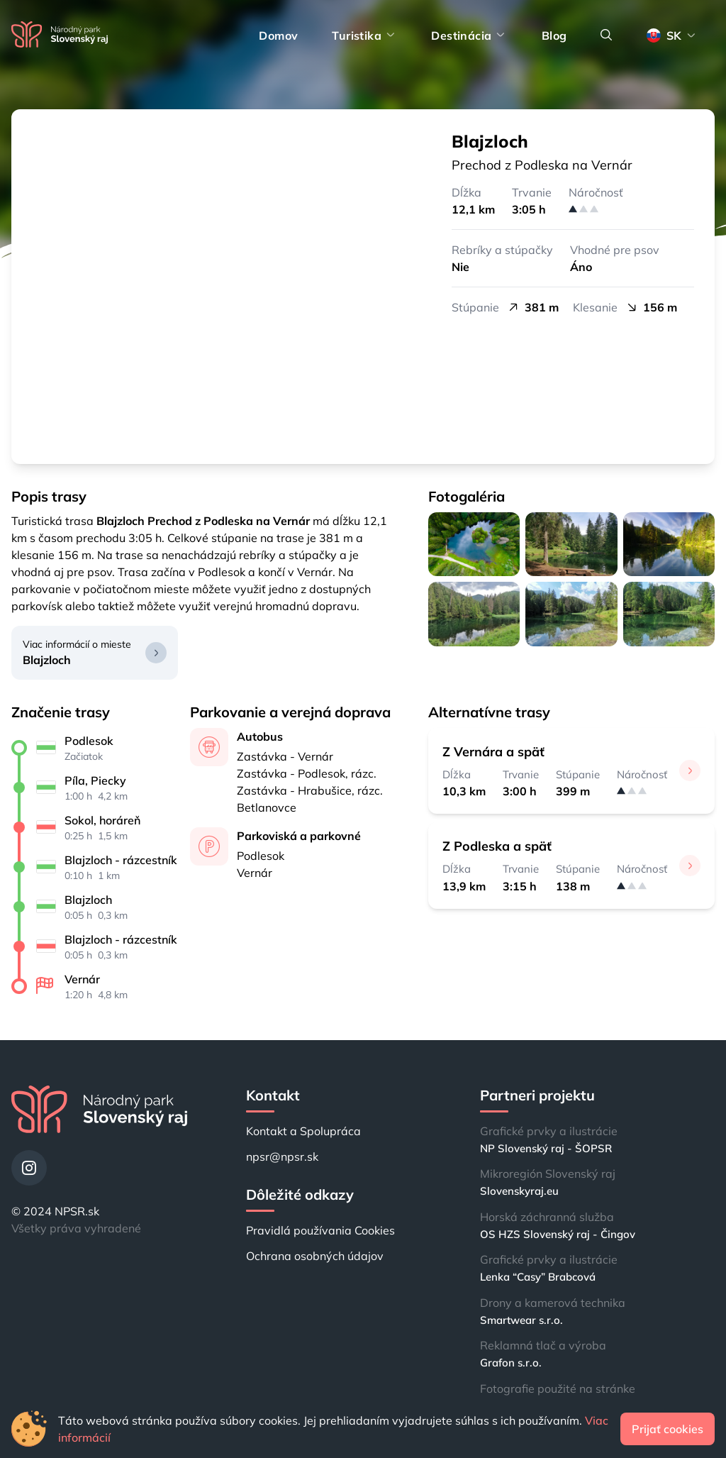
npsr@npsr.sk (282, 1156)
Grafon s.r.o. (511, 1362)
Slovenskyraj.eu (519, 1191)
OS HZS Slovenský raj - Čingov (557, 1234)
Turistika (364, 35)
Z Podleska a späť (497, 846)
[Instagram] (29, 1168)
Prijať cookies (667, 1429)
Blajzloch (47, 660)
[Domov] (59, 35)
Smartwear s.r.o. (521, 1320)
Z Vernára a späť (493, 752)
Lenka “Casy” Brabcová (538, 1276)
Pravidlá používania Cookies (320, 1230)
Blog (554, 35)
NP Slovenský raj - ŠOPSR (546, 1148)
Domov (278, 35)
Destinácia (469, 35)
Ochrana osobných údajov (315, 1256)
